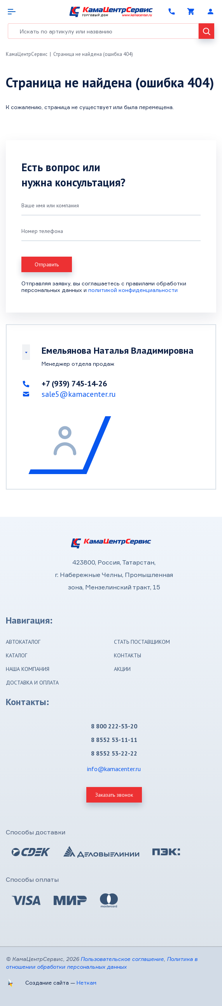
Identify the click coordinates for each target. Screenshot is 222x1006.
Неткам (86, 982)
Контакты (127, 655)
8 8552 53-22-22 (114, 753)
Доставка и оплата (32, 682)
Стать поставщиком (142, 641)
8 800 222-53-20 (114, 726)
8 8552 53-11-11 (114, 740)
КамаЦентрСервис (26, 54)
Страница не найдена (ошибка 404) (93, 54)
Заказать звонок (114, 794)
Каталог (16, 655)
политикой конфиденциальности (133, 290)
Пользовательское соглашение (122, 959)
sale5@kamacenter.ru (79, 394)
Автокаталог (23, 641)
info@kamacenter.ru (114, 769)
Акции (122, 668)
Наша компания (27, 668)
